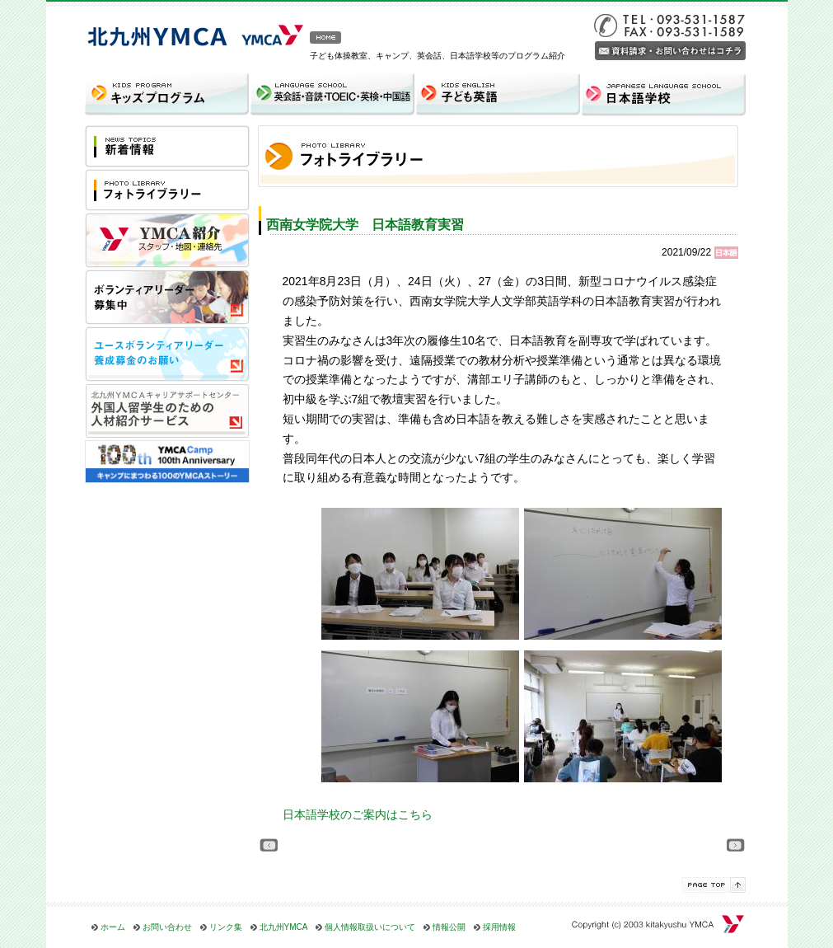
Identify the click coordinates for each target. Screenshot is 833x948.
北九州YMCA (284, 927)
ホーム (113, 927)
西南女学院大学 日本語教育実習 (365, 225)
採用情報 (499, 927)
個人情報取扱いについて (370, 927)
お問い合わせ (167, 927)
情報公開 (449, 927)
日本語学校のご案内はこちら (358, 814)
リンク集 (225, 927)
